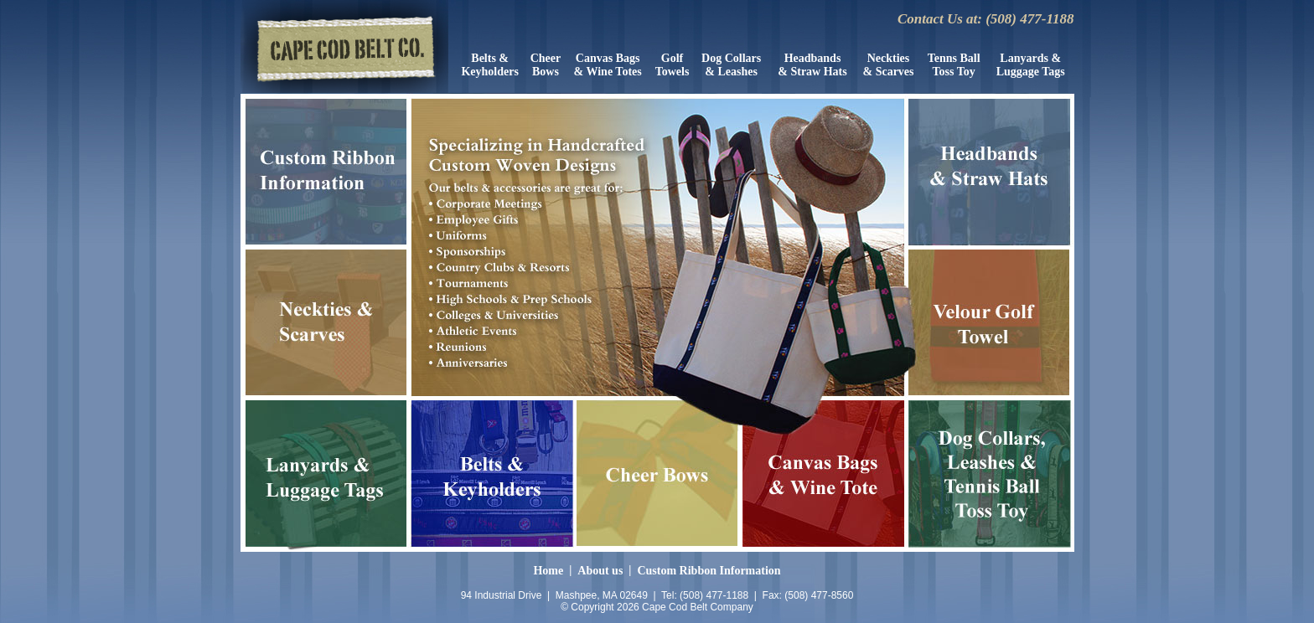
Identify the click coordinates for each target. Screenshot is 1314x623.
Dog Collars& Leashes (731, 65)
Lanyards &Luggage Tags (1030, 65)
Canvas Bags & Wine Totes (608, 65)
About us (600, 570)
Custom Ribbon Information (708, 570)
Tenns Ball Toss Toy (954, 65)
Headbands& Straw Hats (812, 65)
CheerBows (545, 65)
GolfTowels (672, 65)
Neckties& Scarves (887, 65)
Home (548, 570)
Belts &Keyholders (489, 65)
